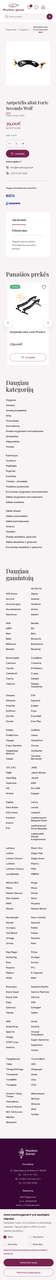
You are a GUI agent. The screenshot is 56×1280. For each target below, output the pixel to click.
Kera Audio (12, 807)
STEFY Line (12, 1042)
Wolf (8, 113)
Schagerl (36, 1007)
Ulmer (34, 1074)
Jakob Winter (38, 772)
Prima (34, 952)
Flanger (10, 740)
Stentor (10, 1047)
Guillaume (36, 750)
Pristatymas (19, 230)
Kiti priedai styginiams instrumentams (27, 491)
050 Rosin (11, 593)
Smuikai (10, 405)
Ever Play (36, 721)
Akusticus (11, 614)
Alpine (34, 593)
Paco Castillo (38, 917)
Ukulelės (10, 531)
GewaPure (37, 740)
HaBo (9, 772)
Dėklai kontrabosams (17, 521)
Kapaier (35, 793)
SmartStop (12, 1026)
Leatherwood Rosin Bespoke (39, 827)
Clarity (10, 678)
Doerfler (10, 705)
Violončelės (12, 420)
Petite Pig (11, 957)
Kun (8, 828)
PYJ (33, 967)
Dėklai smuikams (15, 502)
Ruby (8, 1002)
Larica (34, 802)
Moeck (9, 908)
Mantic (35, 863)
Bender (35, 623)
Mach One (36, 848)
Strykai (10, 446)
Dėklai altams (13, 510)
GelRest (35, 730)
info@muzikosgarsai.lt (21, 167)
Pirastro (10, 967)
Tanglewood (13, 1058)
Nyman (10, 922)
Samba (9, 1012)
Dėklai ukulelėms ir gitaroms (21, 542)
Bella (8, 638)
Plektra (10, 972)
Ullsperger (36, 1069)
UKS (33, 1064)
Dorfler (10, 716)
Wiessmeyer (38, 1093)
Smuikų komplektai (16, 410)
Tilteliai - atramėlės (17, 481)
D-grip (34, 673)
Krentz (9, 822)
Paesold (35, 922)
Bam (8, 633)
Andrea (35, 598)
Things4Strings (14, 1069)
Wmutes (35, 1104)
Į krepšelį (19, 153)
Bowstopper (12, 657)
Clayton (10, 683)
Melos (9, 888)
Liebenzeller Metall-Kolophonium (38, 836)
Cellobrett (11, 673)
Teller (9, 1064)
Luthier (10, 853)
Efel (33, 695)
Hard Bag (11, 777)
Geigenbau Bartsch (12, 752)
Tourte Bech (38, 1058)
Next (48, 324)
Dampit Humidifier (37, 685)
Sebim (34, 1012)
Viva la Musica (14, 1106)
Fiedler (9, 730)
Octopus (11, 927)
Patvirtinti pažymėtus (28, 1272)
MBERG (35, 874)
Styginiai (24, 29)
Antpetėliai (12, 436)
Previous (8, 324)
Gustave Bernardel (36, 757)
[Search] (50, 17)
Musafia (35, 903)
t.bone (34, 1050)
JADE (34, 767)
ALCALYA (36, 588)
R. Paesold (36, 972)
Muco (34, 898)
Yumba (34, 1114)
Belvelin (10, 649)
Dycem (10, 721)
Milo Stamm (12, 898)
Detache (10, 700)
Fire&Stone (12, 735)
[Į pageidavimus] (44, 287)
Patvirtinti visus (28, 1262)
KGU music (12, 812)
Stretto (35, 1026)
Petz (8, 962)
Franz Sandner (14, 745)
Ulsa (33, 1079)
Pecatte (35, 938)
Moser (34, 893)
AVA (8, 623)
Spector (10, 1031)
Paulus (34, 933)
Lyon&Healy (12, 874)
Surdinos (11, 460)
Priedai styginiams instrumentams (24, 431)
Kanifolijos (12, 455)
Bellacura (11, 644)
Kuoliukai (11, 476)
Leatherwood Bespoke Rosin (39, 819)
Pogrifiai (10, 471)
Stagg (9, 1037)
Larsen (34, 807)
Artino (34, 609)
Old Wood (11, 933)
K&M (33, 783)
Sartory (35, 997)
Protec (35, 962)
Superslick (36, 1045)
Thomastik (12, 1074)
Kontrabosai (13, 426)
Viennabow (12, 1101)
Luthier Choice (14, 858)
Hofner (10, 793)
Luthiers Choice (14, 868)
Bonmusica (37, 644)
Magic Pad (37, 853)
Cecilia (10, 668)
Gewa (34, 735)
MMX (8, 903)
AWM (9, 628)
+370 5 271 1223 (18, 173)
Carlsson (11, 663)
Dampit (35, 678)
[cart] (29, 7)
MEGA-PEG (12, 882)
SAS (33, 1002)
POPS (9, 978)
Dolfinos (10, 710)
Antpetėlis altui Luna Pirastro (27, 332)
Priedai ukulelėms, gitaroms (21, 536)
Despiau (10, 695)
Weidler (10, 1117)
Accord (10, 598)
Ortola (9, 943)
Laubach (35, 812)
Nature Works (38, 908)
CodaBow (36, 657)
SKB (8, 1021)
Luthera (10, 848)
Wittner (35, 1098)
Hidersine (11, 783)
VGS (33, 1084)
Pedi (33, 943)
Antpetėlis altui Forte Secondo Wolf (40, 30)
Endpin (35, 705)
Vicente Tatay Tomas (14, 1095)
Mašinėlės (11, 465)
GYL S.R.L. (11, 767)
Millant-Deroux (14, 893)
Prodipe (35, 957)
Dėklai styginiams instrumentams (24, 497)
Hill (7, 788)
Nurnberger (12, 917)
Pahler (34, 927)
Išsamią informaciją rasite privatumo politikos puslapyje (25, 1252)
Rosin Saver (12, 992)
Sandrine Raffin (39, 986)
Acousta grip (13, 604)
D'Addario (36, 668)
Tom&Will (11, 1079)
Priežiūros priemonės (17, 486)
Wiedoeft (11, 1122)
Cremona (36, 663)
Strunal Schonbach (37, 1033)
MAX (33, 868)
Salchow (11, 1007)
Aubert (35, 614)
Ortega (10, 938)
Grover (35, 745)
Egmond (35, 700)
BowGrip (36, 649)
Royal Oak (11, 997)
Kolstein (10, 817)
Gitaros (10, 526)
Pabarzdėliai (12, 441)
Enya (33, 710)
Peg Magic (11, 952)
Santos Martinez (40, 992)
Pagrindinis (11, 29)
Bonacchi (36, 638)
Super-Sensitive (40, 1039)
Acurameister (13, 609)
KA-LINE (35, 788)
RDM (33, 978)
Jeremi (35, 777)
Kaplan (9, 802)
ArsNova (36, 604)
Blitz (33, 633)
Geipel (9, 758)
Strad (34, 1021)
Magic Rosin (38, 858)
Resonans (11, 986)
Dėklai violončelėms (17, 516)
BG (32, 628)
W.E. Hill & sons (14, 1112)
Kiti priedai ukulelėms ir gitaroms (24, 547)
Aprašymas (19, 220)
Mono (34, 888)
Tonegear (11, 1084)
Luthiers (10, 863)
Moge (34, 882)
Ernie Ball (36, 716)
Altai (8, 415)
